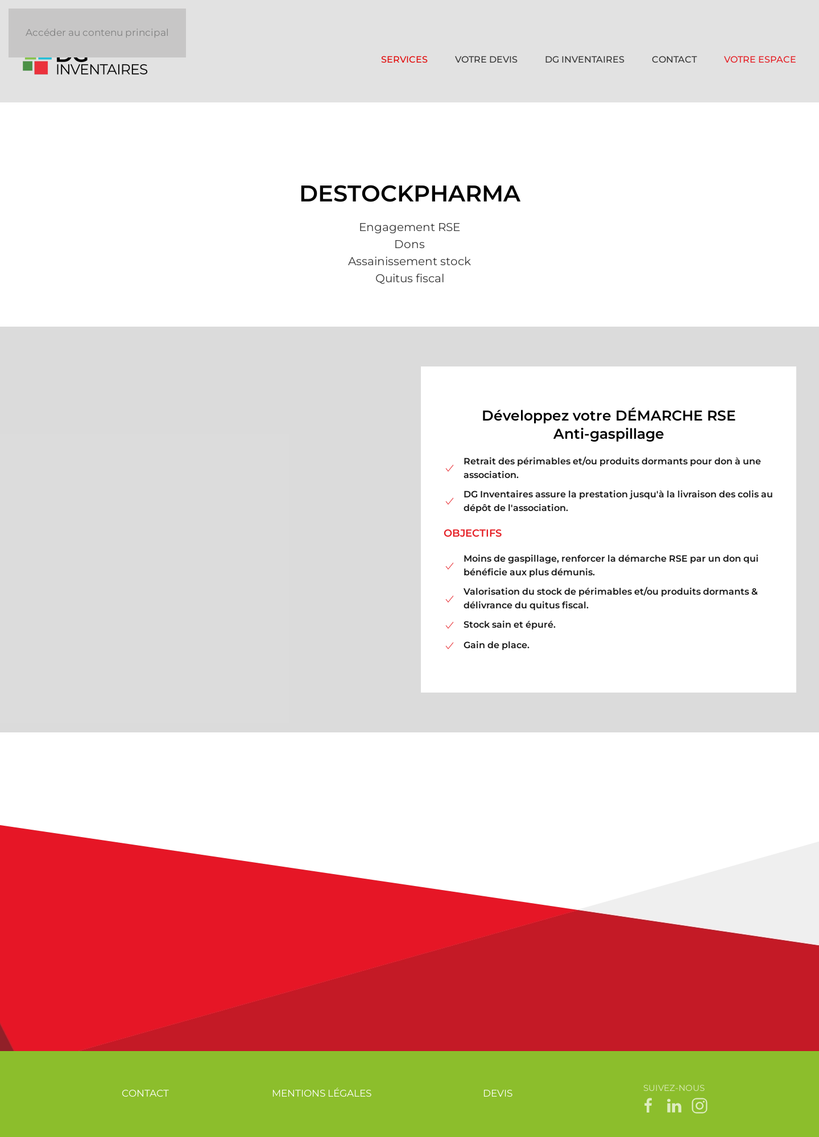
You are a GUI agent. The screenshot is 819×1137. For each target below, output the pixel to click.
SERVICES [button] (404, 59)
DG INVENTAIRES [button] (584, 59)
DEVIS (497, 1093)
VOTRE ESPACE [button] (760, 59)
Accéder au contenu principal (97, 32)
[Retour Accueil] (87, 59)
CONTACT (674, 59)
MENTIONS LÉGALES (321, 1093)
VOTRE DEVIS (486, 59)
